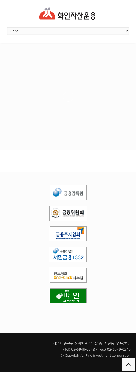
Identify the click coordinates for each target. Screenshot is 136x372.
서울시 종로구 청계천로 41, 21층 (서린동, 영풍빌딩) (92, 343)
